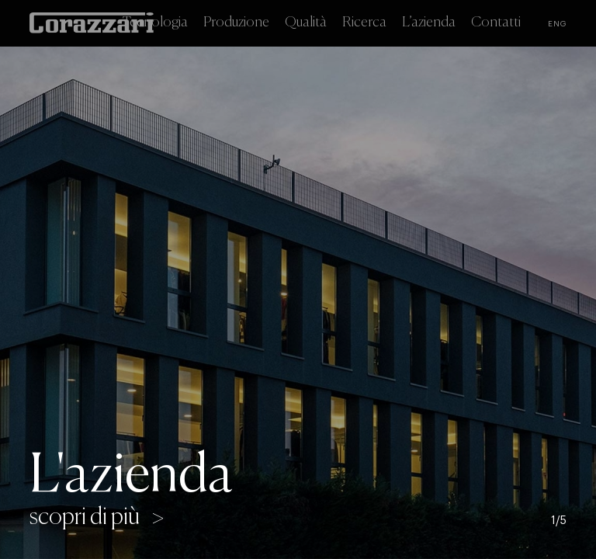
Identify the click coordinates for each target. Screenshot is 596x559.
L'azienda (131, 477)
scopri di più (84, 517)
